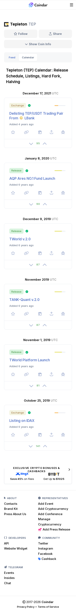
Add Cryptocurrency (53, 509)
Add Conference (50, 514)
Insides (9, 578)
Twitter (43, 543)
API (6, 543)
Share (55, 33)
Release (16, 170)
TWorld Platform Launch (29, 360)
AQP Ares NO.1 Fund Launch (32, 178)
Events (9, 573)
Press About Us (15, 514)
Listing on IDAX (21, 421)
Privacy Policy (25, 606)
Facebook (45, 554)
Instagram (45, 548)
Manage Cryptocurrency (49, 521)
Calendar (28, 57)
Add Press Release (54, 529)
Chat (7, 583)
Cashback (47, 559)
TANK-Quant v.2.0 (24, 300)
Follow (21, 33)
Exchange (17, 105)
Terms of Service (48, 606)
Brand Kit (11, 509)
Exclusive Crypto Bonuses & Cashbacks (41, 469)
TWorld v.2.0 (20, 239)
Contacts (10, 504)
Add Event (45, 504)
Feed (12, 57)
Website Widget (15, 548)
